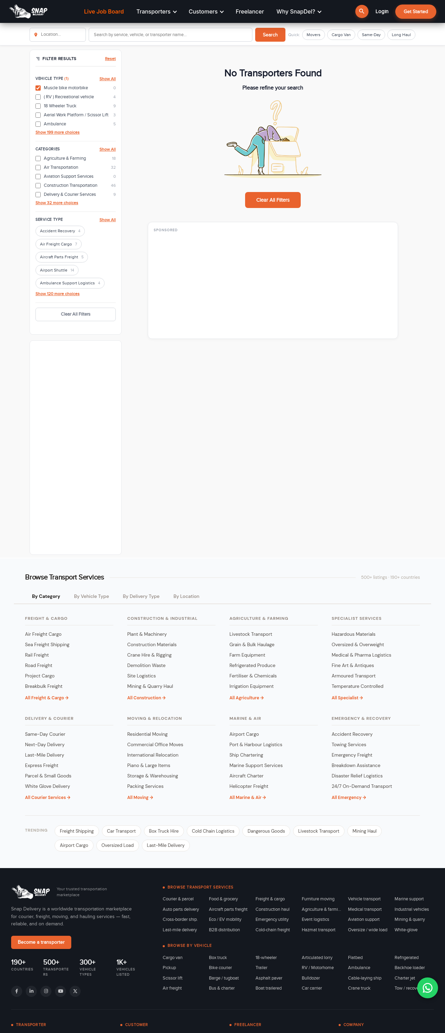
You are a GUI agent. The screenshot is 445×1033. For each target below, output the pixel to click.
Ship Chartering (246, 755)
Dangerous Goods (266, 831)
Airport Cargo (244, 734)
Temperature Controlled (357, 686)
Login (381, 11)
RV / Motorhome (318, 967)
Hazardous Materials (353, 634)
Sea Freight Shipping (47, 645)
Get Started (416, 12)
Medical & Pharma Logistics (361, 655)
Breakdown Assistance (356, 765)
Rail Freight (37, 655)
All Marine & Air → (247, 797)
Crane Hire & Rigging (149, 655)
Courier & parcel (178, 899)
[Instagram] (45, 991)
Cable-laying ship (364, 978)
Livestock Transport (250, 634)
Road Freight (38, 665)
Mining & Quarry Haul (150, 686)
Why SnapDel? (298, 11)
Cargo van (173, 957)
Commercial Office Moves (155, 745)
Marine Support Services (256, 765)
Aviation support (364, 919)
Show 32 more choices (56, 202)
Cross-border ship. (180, 919)
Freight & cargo (270, 899)
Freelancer (250, 11)
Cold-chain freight (273, 930)
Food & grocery (223, 899)
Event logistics (315, 919)
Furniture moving (318, 899)
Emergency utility (272, 919)
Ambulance (359, 967)
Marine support (409, 899)
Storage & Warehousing (152, 776)
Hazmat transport (318, 930)
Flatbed (355, 957)
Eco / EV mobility (225, 919)
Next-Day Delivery (45, 745)
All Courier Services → (47, 797)
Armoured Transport (354, 676)
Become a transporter (41, 942)
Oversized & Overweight (358, 645)
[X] (75, 991)
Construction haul (273, 909)
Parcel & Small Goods (48, 776)
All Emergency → (349, 797)
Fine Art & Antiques (353, 665)
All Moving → (140, 797)
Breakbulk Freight (44, 686)
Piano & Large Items (148, 765)
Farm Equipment (247, 655)
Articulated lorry (317, 957)
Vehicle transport (364, 899)
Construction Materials (152, 645)
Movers (314, 34)
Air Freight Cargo (58, 245)
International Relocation (152, 755)
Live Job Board (104, 11)
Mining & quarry (410, 919)
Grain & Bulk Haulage (252, 645)
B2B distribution (224, 930)
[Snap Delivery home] (31, 892)
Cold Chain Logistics (213, 831)
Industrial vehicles (412, 909)
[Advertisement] (76, 447)
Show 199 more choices (57, 132)
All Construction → (146, 698)
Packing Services (145, 786)
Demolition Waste (146, 665)
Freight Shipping (77, 831)
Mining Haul (365, 831)
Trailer (261, 967)
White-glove (406, 930)
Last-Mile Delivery (44, 755)
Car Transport (121, 831)
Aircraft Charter (246, 776)
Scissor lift (173, 978)
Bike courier (220, 967)
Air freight (172, 988)
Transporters (156, 11)
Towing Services (349, 745)
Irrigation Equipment (251, 686)
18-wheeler (266, 957)
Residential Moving (147, 734)
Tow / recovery (408, 988)
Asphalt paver (269, 978)
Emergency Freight (352, 755)
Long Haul (401, 34)
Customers (206, 11)
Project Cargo (40, 676)
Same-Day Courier (45, 734)
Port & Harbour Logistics (255, 745)
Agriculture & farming (321, 909)
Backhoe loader (410, 967)
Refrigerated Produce (252, 665)
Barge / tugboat (224, 978)
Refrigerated (407, 957)
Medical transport (365, 909)
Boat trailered (269, 988)
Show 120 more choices (57, 293)
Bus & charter (222, 988)
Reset (110, 58)
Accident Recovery (60, 231)
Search (270, 35)
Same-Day (371, 34)
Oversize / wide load (367, 930)
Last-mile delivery (180, 930)
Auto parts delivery (181, 909)
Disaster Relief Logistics (357, 776)
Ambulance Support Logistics (70, 283)
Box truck (218, 957)
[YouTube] (60, 991)
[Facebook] (16, 991)
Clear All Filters (75, 314)
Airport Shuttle (57, 271)
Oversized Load (118, 845)
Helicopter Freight (248, 786)
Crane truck (359, 988)
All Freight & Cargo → (46, 698)
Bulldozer (311, 978)
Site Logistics (141, 676)
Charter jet (405, 978)
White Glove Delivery (47, 786)
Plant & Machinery (147, 634)
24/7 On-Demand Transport (362, 786)
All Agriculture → (246, 698)
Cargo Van (341, 34)
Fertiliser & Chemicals (253, 676)
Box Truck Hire (164, 831)
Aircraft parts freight (228, 909)
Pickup (169, 967)
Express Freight (41, 765)
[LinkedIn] (31, 991)
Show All (107, 78)
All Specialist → (347, 698)
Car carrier (312, 988)
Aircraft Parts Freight (61, 257)
